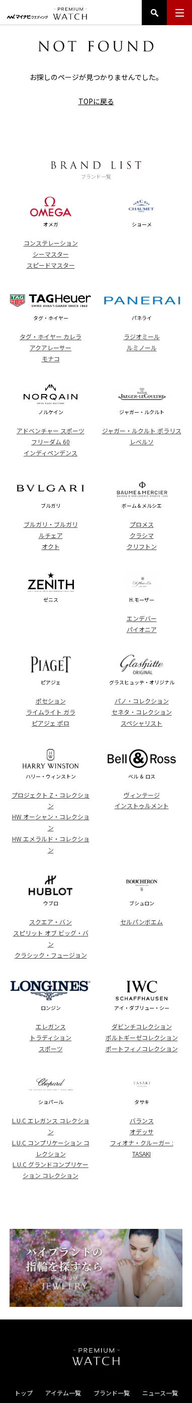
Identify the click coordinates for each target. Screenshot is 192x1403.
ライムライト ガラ (50, 712)
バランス (142, 1120)
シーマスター (51, 254)
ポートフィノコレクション (142, 1048)
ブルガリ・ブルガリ (51, 524)
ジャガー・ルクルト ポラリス (141, 430)
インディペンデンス (50, 452)
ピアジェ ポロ (50, 723)
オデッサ (142, 1131)
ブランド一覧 (111, 1392)
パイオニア (142, 629)
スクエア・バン (50, 921)
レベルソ (142, 441)
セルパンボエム (141, 921)
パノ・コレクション (142, 700)
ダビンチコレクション (142, 1026)
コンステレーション (51, 243)
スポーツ (51, 1048)
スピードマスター (51, 265)
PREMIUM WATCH (96, 1357)
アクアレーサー (50, 347)
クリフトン (142, 546)
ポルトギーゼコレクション (142, 1037)
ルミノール (142, 347)
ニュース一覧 (160, 1392)
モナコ (51, 358)
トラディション (50, 1037)
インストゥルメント (142, 805)
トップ (24, 1392)
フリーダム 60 (50, 441)
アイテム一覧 (63, 1392)
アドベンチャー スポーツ (50, 430)
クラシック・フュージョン (51, 955)
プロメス (142, 524)
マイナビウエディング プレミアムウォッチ (47, 14)
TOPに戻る (96, 101)
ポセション (51, 700)
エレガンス (51, 1026)
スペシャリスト (141, 723)
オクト (51, 546)
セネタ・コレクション (142, 712)
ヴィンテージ (142, 795)
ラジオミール (142, 336)
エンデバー (142, 618)
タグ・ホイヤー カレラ (50, 336)
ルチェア (51, 535)
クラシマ (142, 535)
